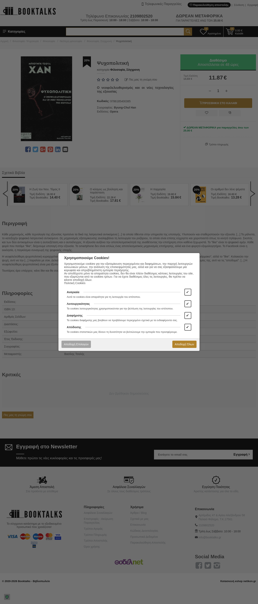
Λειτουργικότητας (78, 303)
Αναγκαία (73, 292)
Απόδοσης (74, 327)
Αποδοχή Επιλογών (76, 344)
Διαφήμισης (75, 315)
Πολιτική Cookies (74, 283)
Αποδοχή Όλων (184, 344)
